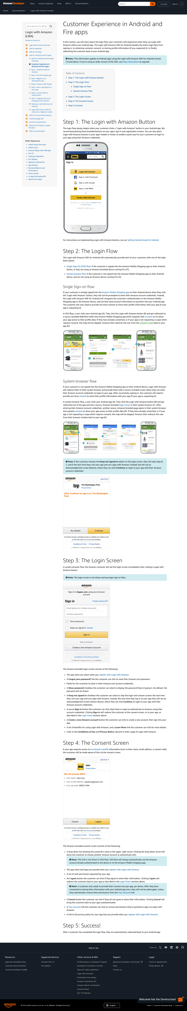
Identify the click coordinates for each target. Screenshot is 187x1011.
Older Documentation (36, 131)
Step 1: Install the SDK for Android (41, 71)
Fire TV (31, 153)
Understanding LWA (36, 119)
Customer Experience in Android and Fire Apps (41, 65)
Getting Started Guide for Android (143, 240)
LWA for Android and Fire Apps (39, 55)
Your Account (124, 892)
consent (148, 316)
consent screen (146, 323)
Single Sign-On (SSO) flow (79, 266)
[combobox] (36, 26)
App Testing (33, 165)
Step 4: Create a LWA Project (42, 84)
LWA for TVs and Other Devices (40, 115)
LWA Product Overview (37, 145)
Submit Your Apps (35, 179)
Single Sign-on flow (82, 86)
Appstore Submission (36, 162)
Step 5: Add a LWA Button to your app (42, 88)
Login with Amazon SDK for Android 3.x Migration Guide (42, 111)
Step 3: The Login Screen (79, 96)
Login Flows (87, 715)
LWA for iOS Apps (35, 52)
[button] (51, 26)
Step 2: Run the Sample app (41, 75)
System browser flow (82, 91)
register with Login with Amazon (114, 674)
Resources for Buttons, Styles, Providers (39, 126)
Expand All (36, 40)
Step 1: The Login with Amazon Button (86, 77)
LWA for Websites (35, 48)
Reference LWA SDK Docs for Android (42, 105)
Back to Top (93, 948)
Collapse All (28, 40)
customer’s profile (100, 749)
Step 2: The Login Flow (78, 82)
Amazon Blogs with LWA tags (39, 150)
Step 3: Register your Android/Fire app (39, 79)
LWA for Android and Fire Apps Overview (43, 59)
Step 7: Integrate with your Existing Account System (41, 99)
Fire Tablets (32, 159)
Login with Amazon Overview (39, 45)
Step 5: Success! (75, 105)
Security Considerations (37, 122)
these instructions (131, 61)
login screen (124, 405)
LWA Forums (33, 148)
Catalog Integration (36, 156)
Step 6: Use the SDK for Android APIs (40, 94)
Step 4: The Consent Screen (80, 101)
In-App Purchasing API (37, 176)
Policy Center (33, 173)
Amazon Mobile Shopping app (115, 292)
